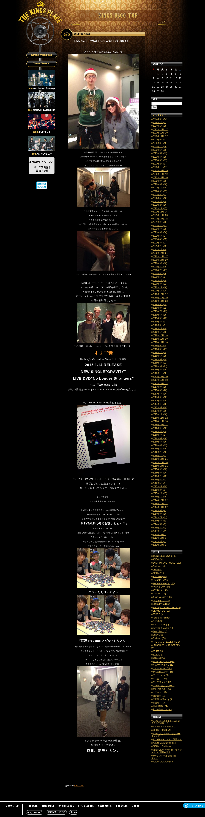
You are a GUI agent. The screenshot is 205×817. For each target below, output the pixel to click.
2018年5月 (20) (160, 359)
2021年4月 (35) (160, 239)
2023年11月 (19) (160, 133)
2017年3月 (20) (160, 407)
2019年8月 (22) (160, 308)
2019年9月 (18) (160, 304)
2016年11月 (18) (160, 421)
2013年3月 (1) (159, 541)
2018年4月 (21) (160, 363)
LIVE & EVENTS (86, 805)
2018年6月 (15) (160, 356)
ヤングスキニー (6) (162, 689)
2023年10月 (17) (160, 136)
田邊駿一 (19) (159, 703)
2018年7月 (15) (160, 352)
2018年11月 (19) (160, 339)
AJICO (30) (158, 559)
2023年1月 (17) (160, 167)
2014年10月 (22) (160, 507)
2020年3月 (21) (160, 284)
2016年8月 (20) (160, 431)
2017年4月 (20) (160, 404)
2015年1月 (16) (160, 496)
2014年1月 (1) (159, 531)
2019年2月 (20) (160, 328)
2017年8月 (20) (160, 390)
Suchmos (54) (159, 638)
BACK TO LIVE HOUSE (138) (167, 563)
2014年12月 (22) (160, 500)
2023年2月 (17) (160, 164)
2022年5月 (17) (160, 194)
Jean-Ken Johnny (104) (164, 583)
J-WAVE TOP (12, 805)
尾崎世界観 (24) (160, 706)
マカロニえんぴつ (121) (164, 685)
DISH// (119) (159, 573)
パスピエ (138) (160, 678)
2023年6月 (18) (160, 150)
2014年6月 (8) (159, 521)
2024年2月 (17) (160, 122)
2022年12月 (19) (160, 170)
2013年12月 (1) (160, 534)
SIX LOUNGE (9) (161, 624)
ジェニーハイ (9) (161, 675)
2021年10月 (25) (160, 218)
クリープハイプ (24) (162, 668)
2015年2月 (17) (160, 493)
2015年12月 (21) (160, 459)
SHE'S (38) (158, 621)
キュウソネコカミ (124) (164, 665)
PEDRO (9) (158, 614)
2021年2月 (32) (160, 246)
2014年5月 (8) (159, 524)
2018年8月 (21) (160, 349)
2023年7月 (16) (160, 146)
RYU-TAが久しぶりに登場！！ (167, 739)
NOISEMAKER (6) (161, 604)
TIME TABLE (48, 805)
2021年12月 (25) (160, 212)
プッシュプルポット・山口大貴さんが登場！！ (165, 721)
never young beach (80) (164, 661)
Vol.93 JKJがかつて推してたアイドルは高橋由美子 (166, 751)
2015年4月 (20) (160, 486)
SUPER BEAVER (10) (163, 628)
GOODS (136, 805)
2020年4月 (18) (160, 280)
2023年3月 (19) (160, 160)
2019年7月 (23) (160, 311)
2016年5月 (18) (160, 442)
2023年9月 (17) (160, 139)
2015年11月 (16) (160, 462)
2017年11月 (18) (160, 380)
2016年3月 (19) (160, 448)
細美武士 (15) (159, 696)
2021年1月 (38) (160, 249)
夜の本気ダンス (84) (162, 709)
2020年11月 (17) (160, 256)
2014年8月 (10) (160, 514)
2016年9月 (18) (160, 428)
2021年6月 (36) (160, 232)
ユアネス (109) (160, 692)
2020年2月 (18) (160, 287)
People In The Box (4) (163, 618)
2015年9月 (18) (160, 469)
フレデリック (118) (162, 682)
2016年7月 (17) (160, 435)
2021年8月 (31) (160, 225)
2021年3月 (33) (160, 243)
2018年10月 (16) (160, 342)
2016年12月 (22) (160, 418)
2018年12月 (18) (160, 335)
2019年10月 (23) (160, 301)
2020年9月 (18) (160, 263)
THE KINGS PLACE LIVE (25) (167, 642)
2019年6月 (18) (160, 315)
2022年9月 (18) (160, 181)
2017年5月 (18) (160, 400)
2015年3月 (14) (160, 490)
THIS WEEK (32, 805)
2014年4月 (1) (159, 527)
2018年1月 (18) (160, 373)
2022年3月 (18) (160, 201)
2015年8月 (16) (160, 473)
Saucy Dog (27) (160, 631)
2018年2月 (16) (160, 369)
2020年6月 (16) (160, 273)
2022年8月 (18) (160, 184)
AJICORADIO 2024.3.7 (163, 762)
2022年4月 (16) (160, 198)
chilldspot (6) (159, 658)
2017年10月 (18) (160, 383)
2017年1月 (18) (160, 414)
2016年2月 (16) (160, 452)
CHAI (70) (157, 569)
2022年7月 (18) (160, 187)
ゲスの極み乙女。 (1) (163, 672)
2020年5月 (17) (160, 277)
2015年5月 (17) (160, 483)
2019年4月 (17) (160, 321)
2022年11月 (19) (160, 174)
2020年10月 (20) (160, 260)
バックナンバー (160, 115)
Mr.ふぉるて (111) (161, 600)
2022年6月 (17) (160, 191)
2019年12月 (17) (160, 294)
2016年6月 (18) (160, 438)
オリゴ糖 (103, 352)
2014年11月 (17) (160, 503)
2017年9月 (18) (160, 387)
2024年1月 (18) (160, 126)
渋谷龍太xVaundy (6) (163, 699)
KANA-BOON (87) (161, 587)
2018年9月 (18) (160, 345)
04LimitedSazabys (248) (164, 556)
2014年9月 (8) (159, 510)
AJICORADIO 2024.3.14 (164, 743)
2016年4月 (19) (160, 445)
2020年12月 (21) (160, 253)
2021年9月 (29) (160, 222)
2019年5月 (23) (160, 318)
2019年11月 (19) (160, 297)
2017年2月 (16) (160, 411)
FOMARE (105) (160, 576)
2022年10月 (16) (160, 177)
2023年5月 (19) (160, 153)
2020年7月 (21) (160, 270)
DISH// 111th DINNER (163, 730)
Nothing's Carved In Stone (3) (167, 607)
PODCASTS (122, 805)
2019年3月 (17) (160, 325)
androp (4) (157, 654)
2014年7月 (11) (160, 517)
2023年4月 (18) (160, 157)
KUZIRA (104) (159, 593)
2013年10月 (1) (160, 538)
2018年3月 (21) (160, 366)
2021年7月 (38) (160, 229)
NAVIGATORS (105, 805)
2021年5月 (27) (160, 236)
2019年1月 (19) (160, 332)
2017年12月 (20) (160, 376)
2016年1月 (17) (160, 455)
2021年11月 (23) (160, 215)
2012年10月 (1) (160, 545)
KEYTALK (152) (160, 590)
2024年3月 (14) (160, 119)
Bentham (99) (159, 566)
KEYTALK (79, 785)
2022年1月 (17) (160, 208)
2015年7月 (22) (160, 476)
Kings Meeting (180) (162, 597)
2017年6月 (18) (160, 397)
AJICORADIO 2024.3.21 (164, 726)
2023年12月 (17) (160, 129)
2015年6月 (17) (160, 479)
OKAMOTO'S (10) (161, 611)
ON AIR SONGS (66, 805)
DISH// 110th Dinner (162, 746)
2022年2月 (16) (160, 205)
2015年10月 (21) (160, 466)
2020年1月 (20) (160, 291)
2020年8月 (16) (160, 266)
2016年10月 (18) (160, 424)
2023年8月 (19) (160, 143)
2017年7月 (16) (160, 394)
